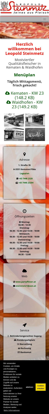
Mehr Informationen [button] (12, 410)
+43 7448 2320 (26, 178)
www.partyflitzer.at (25, 278)
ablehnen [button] (29, 387)
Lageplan (24, 173)
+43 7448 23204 (25, 182)
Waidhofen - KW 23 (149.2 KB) (27, 104)
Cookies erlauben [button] (40, 387)
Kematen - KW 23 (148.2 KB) (27, 95)
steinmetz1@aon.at (26, 282)
